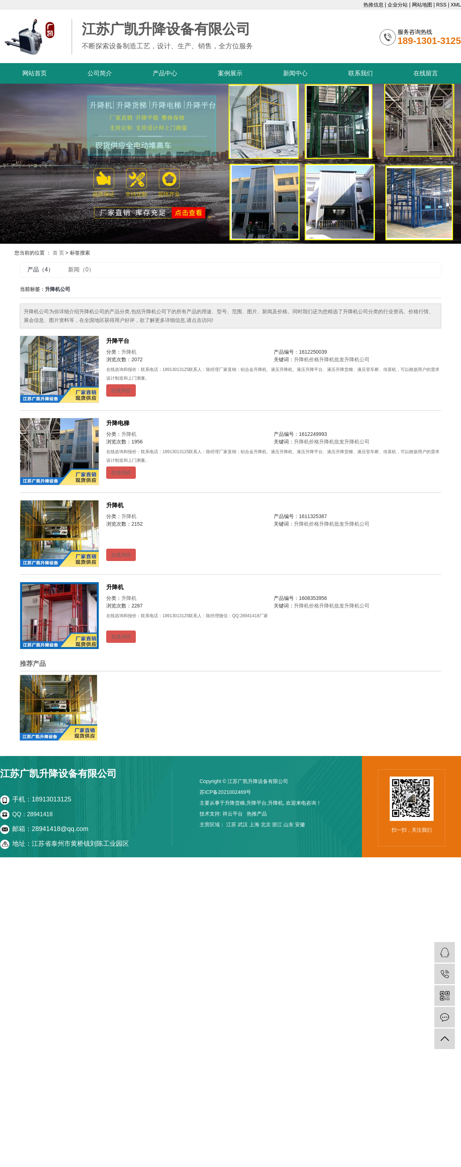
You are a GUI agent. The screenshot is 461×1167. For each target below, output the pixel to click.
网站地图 (422, 5)
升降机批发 (331, 359)
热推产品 (257, 814)
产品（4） (40, 269)
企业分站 (398, 5)
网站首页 (34, 73)
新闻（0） (81, 269)
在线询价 (121, 390)
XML (456, 5)
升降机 (128, 352)
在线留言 (425, 73)
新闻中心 (295, 73)
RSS (441, 5)
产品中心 (165, 73)
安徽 (300, 824)
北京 (266, 824)
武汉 (243, 824)
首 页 (58, 253)
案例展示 (230, 73)
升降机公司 (357, 359)
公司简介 (100, 73)
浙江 (277, 824)
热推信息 (373, 5)
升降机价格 (306, 359)
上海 (254, 824)
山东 (288, 824)
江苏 (231, 824)
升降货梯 (235, 803)
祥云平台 (233, 814)
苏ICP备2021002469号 (225, 792)
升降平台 (117, 341)
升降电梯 (117, 423)
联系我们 (360, 73)
